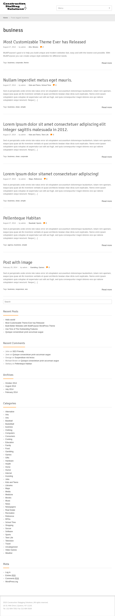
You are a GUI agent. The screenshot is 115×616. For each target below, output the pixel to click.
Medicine (9, 494)
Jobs (7, 479)
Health (8, 464)
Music (7, 501)
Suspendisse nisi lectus (24, 357)
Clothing (8, 430)
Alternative (9, 412)
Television (9, 541)
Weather (8, 553)
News (7, 504)
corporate (19, 63)
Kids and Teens (35, 85)
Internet (8, 473)
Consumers (10, 436)
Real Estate (10, 510)
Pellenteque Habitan (22, 218)
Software (9, 531)
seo (26, 289)
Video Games (11, 550)
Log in (8, 572)
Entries (10, 575)
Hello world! (10, 320)
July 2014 (9, 389)
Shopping (9, 525)
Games (41, 267)
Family (8, 445)
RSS (110, 603)
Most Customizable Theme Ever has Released (44, 42)
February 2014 (11, 392)
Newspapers (10, 507)
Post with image (17, 262)
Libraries (9, 485)
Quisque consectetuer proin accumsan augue (24, 332)
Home (7, 467)
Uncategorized (11, 547)
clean (18, 107)
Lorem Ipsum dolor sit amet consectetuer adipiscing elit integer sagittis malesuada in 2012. (54, 127)
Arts (30, 47)
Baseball (32, 223)
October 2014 (11, 383)
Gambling (34, 267)
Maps (31, 179)
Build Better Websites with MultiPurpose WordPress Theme (30, 326)
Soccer (8, 528)
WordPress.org (11, 582)
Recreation (9, 513)
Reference (38, 179)
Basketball (9, 424)
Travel (8, 544)
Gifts (7, 458)
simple (23, 107)
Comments (12, 578)
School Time (46, 85)
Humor (8, 470)
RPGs (7, 519)
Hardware (9, 461)
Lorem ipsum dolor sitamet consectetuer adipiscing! (51, 174)
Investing (9, 476)
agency (10, 245)
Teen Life (45, 135)
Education (9, 442)
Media (8, 491)
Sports (38, 223)
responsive (20, 289)
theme (26, 63)
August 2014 (10, 386)
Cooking (8, 439)
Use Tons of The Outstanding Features (21, 329)
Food (7, 448)
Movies (35, 47)
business (11, 63)
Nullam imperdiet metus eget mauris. (37, 80)
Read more (107, 63)
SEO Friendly (18, 351)
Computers (10, 433)
